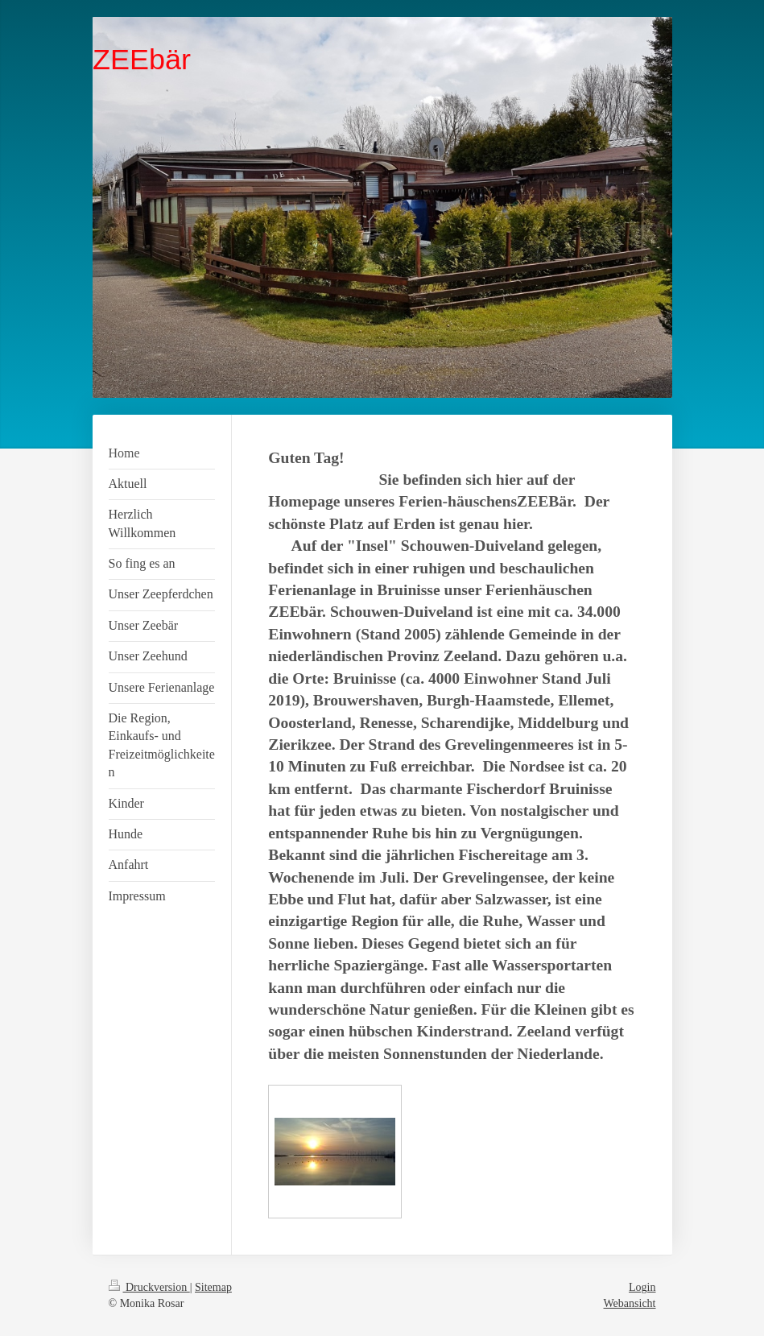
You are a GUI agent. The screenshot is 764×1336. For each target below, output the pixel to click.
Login (642, 1287)
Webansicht (630, 1303)
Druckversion (149, 1287)
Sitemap (213, 1287)
